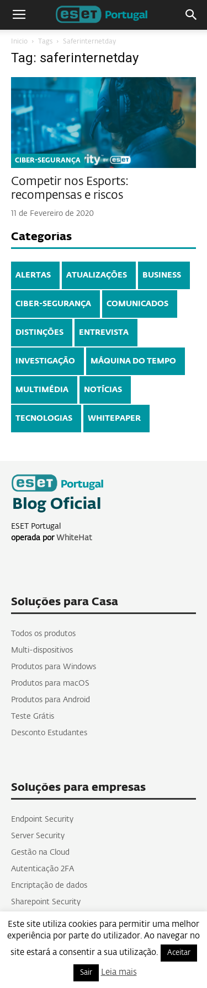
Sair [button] (86, 972)
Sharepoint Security (46, 902)
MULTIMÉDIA (41, 390)
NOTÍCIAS (103, 390)
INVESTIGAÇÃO (45, 361)
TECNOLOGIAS (43, 418)
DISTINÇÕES (39, 332)
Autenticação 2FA (42, 869)
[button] (191, 15)
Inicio (19, 42)
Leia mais (119, 972)
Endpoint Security (42, 819)
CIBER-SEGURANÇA (48, 161)
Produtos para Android (50, 700)
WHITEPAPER (114, 418)
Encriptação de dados (49, 885)
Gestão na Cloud (40, 852)
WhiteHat (74, 538)
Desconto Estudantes (49, 733)
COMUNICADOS (137, 304)
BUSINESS (161, 275)
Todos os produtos (43, 634)
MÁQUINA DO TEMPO (133, 361)
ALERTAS (33, 275)
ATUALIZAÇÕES (96, 275)
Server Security (38, 836)
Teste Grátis (32, 716)
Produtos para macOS (50, 683)
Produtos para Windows (53, 667)
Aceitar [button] (178, 953)
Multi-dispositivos (42, 650)
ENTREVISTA (104, 332)
